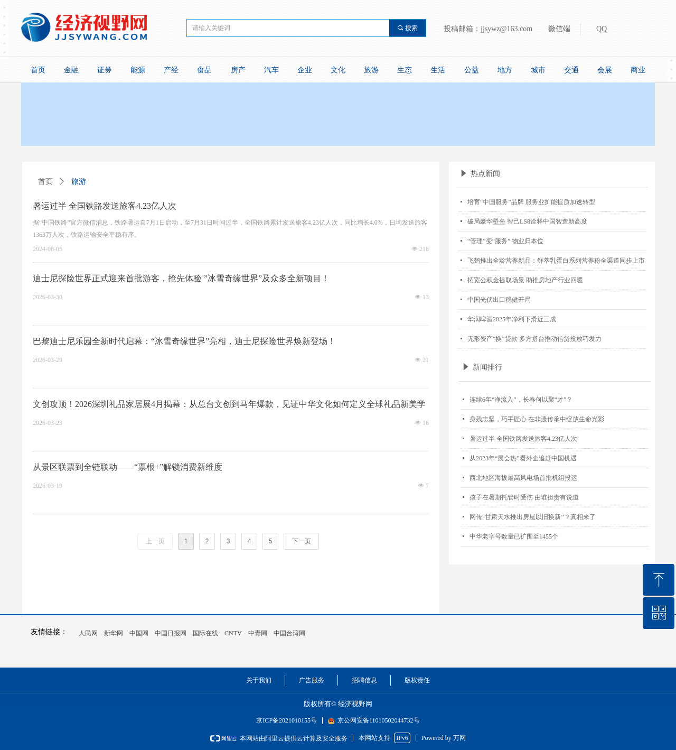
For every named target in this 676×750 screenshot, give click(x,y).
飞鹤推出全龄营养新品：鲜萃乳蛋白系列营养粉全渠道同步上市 (556, 260)
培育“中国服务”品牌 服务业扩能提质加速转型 (531, 202)
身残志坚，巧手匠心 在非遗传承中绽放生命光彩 (537, 419)
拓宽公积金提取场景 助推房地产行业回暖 (525, 280)
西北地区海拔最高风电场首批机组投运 (523, 478)
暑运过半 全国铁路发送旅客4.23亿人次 (523, 438)
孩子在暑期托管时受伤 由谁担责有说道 (524, 497)
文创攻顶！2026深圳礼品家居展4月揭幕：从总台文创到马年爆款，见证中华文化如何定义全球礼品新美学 (229, 404)
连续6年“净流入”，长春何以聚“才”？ (521, 399)
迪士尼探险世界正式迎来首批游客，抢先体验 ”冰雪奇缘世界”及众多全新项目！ (181, 278)
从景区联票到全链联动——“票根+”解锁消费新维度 (127, 466)
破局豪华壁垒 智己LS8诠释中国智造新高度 (527, 221)
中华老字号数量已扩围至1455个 (514, 536)
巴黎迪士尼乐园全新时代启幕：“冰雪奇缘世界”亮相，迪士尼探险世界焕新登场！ (184, 341)
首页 (45, 182)
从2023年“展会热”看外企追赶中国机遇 (523, 458)
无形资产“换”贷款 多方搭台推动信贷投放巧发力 (534, 338)
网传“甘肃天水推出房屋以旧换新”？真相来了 (533, 517)
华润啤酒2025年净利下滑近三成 (511, 319)
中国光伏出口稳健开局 (499, 299)
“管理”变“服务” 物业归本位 (505, 241)
